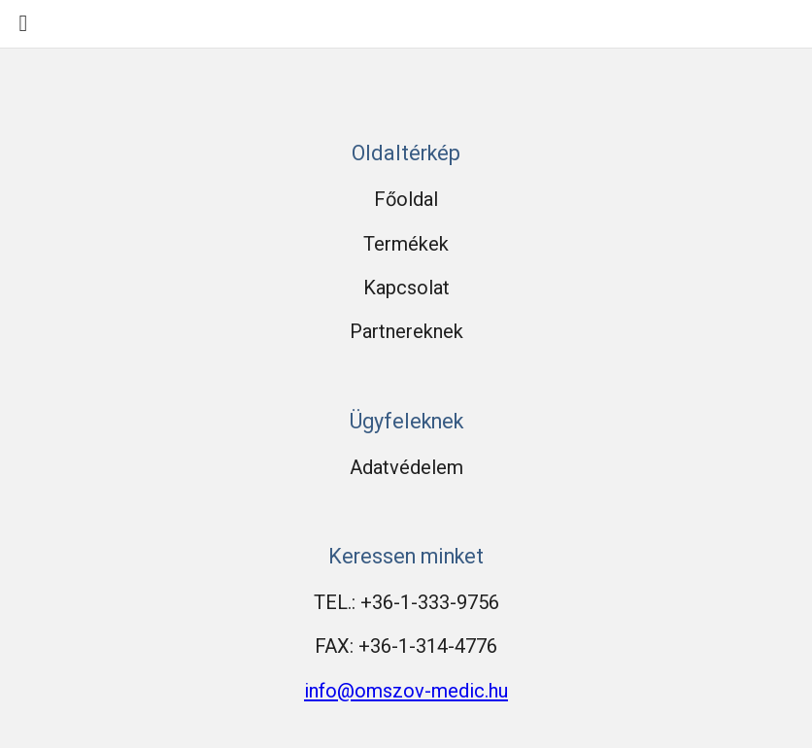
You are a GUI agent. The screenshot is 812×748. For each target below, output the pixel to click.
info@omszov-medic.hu (406, 690)
